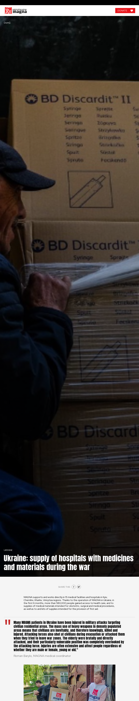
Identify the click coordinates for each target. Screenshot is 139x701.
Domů (7, 22)
